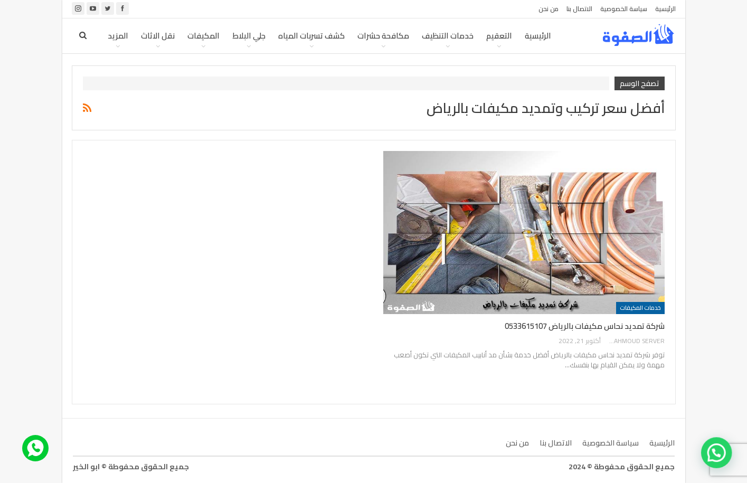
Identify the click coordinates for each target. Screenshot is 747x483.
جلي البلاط (249, 35)
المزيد (118, 35)
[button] (719, 460)
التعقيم (499, 35)
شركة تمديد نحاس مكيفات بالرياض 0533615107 (585, 326)
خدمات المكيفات (640, 307)
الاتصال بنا (579, 9)
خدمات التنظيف (448, 35)
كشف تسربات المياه (311, 35)
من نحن (548, 9)
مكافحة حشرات (383, 35)
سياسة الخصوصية (623, 9)
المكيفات (203, 35)
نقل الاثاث (158, 35)
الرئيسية (665, 9)
